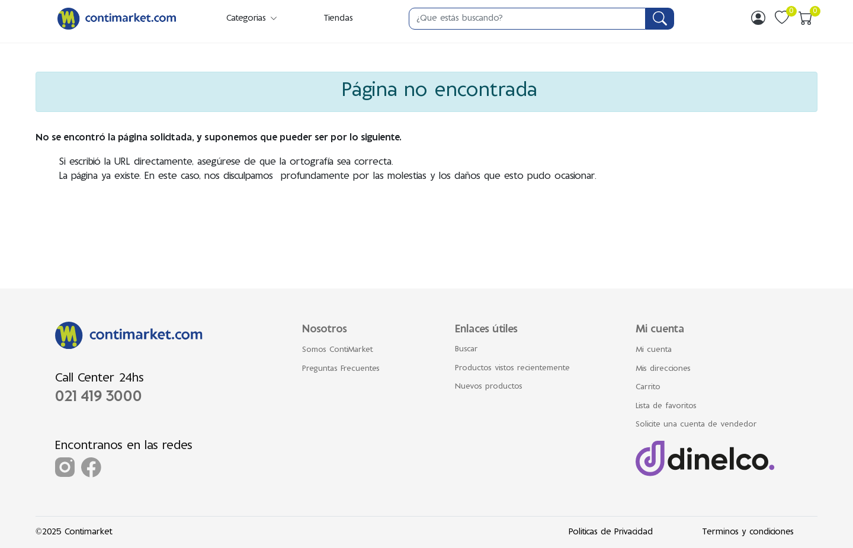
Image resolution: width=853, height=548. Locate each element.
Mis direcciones (663, 369)
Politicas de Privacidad (611, 532)
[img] (758, 18)
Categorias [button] (252, 18)
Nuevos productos (488, 387)
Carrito (648, 387)
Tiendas (338, 18)
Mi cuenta (654, 350)
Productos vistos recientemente (512, 368)
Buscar (466, 349)
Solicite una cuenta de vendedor (696, 425)
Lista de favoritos (666, 406)
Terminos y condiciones (748, 532)
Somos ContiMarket (337, 350)
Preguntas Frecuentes (341, 369)
